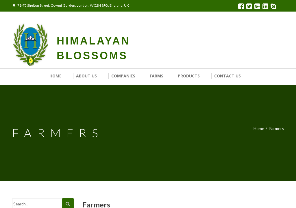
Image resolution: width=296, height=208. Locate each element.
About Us (86, 76)
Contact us (227, 76)
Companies (123, 76)
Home (55, 76)
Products (189, 76)
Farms (156, 76)
